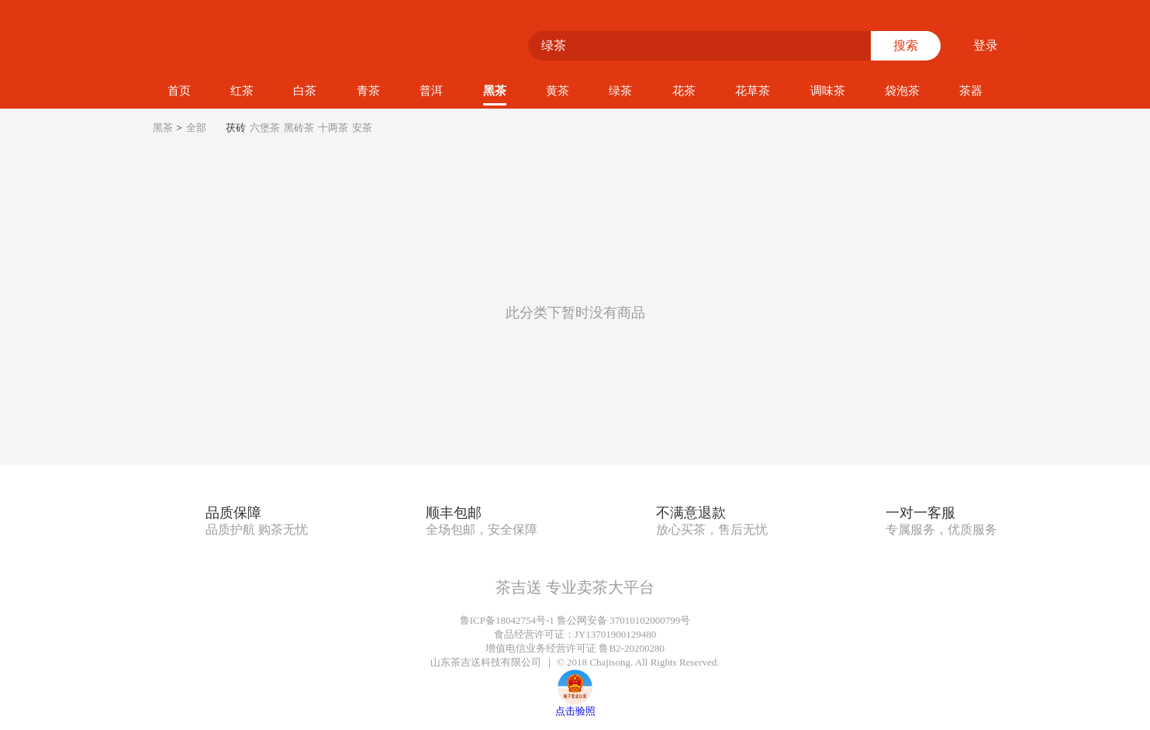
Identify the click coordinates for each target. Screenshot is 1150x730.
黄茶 (557, 91)
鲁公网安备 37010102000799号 (623, 620)
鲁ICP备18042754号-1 (507, 620)
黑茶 (494, 91)
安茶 (362, 127)
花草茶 (752, 91)
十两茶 (333, 127)
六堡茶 (265, 127)
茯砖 (236, 127)
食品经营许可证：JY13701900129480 (575, 634)
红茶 (242, 91)
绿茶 (620, 91)
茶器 (971, 91)
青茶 (368, 91)
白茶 (304, 91)
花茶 (684, 91)
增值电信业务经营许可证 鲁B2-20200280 (575, 648)
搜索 (905, 45)
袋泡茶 (902, 91)
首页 (179, 91)
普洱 (431, 91)
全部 (196, 127)
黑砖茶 (299, 127)
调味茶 (827, 91)
